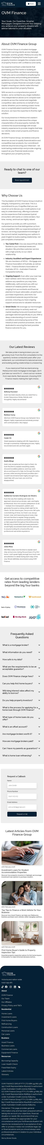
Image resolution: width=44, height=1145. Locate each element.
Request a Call (22, 814)
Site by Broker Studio (9, 1138)
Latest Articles (7, 1071)
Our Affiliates (7, 1002)
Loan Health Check (10, 1064)
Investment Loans (9, 1017)
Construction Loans (10, 1027)
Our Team (6, 998)
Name (9, 781)
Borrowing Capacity (10, 1061)
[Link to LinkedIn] (15, 986)
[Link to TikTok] (3, 986)
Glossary (5, 1074)
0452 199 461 (7, 982)
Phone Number (12, 791)
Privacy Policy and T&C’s (12, 1005)
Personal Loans (8, 1031)
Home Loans (7, 1013)
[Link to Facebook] (6, 986)
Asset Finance (7, 1042)
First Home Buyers (9, 1020)
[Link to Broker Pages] (19, 986)
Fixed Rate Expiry (9, 1068)
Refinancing (7, 1024)
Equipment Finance (10, 1053)
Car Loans (6, 1034)
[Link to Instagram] (11, 986)
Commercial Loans (9, 1049)
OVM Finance (7, 995)
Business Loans (8, 1046)
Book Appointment (22, 180)
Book (31, 4)
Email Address (12, 802)
